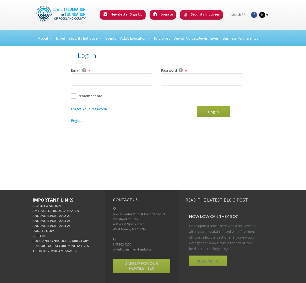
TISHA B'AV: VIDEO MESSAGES (55, 251)
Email (80, 70)
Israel (60, 38)
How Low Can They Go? (213, 216)
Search (238, 15)
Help (84, 70)
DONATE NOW (43, 231)
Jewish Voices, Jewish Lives (196, 38)
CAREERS (39, 236)
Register (77, 120)
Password (174, 70)
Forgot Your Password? (89, 109)
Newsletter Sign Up (122, 14)
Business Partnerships (240, 38)
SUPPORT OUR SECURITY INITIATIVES (61, 246)
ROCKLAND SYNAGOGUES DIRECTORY (61, 241)
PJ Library (162, 38)
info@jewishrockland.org (132, 249)
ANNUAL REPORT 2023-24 (51, 221)
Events (110, 38)
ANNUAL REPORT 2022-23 (51, 216)
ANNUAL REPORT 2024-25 (51, 226)
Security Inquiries (202, 14)
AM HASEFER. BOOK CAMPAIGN (56, 210)
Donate (163, 14)
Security (85, 38)
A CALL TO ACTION (47, 205)
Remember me (86, 96)
